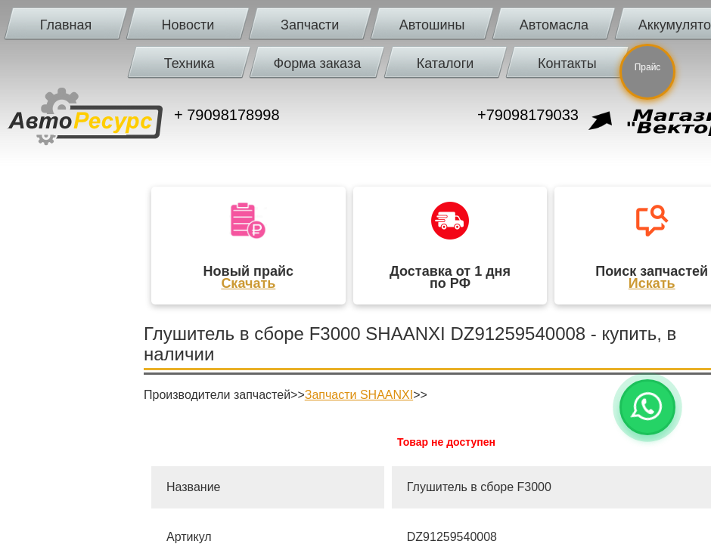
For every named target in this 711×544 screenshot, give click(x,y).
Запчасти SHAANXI (359, 394)
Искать (652, 283)
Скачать (248, 283)
